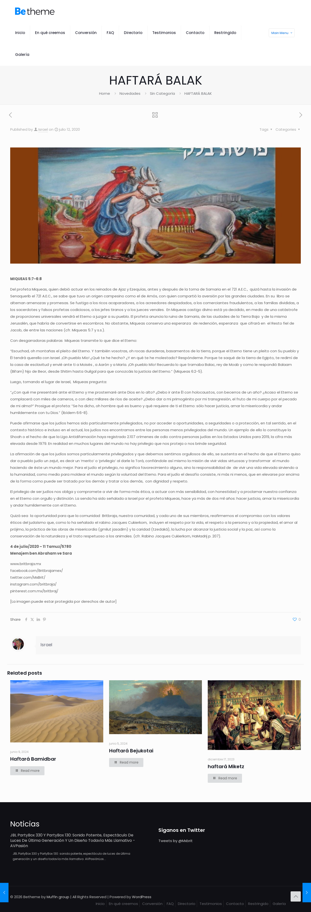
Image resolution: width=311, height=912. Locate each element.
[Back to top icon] (296, 896)
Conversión (152, 903)
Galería (279, 903)
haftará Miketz (226, 766)
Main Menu (282, 33)
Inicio (100, 903)
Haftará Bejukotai (131, 750)
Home (104, 93)
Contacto (235, 903)
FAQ (170, 903)
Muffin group (58, 896)
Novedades (130, 93)
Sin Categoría (162, 93)
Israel (43, 129)
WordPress (141, 896)
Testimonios (210, 903)
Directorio (186, 903)
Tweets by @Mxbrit (175, 840)
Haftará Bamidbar (33, 759)
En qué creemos (123, 903)
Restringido (258, 903)
